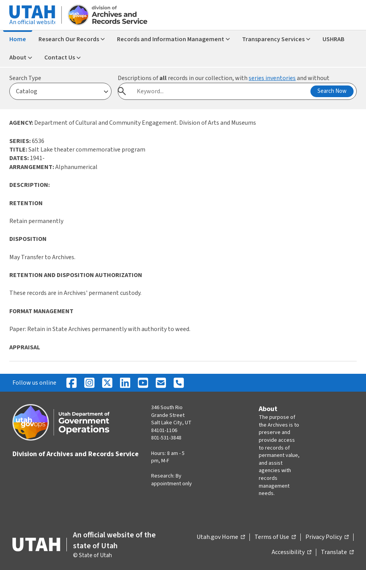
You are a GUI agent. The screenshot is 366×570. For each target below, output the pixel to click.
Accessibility (291, 552)
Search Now (332, 91)
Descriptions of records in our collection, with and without (223, 78)
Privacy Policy (327, 537)
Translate (337, 552)
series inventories (272, 78)
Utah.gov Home (221, 537)
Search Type (25, 78)
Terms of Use (275, 537)
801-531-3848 (166, 438)
